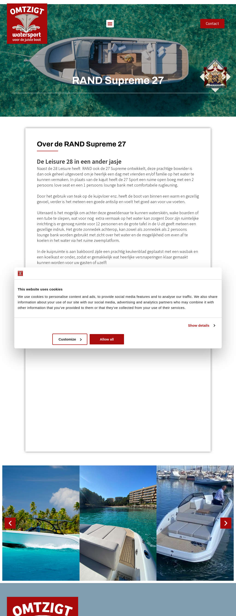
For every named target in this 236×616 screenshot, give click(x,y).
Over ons (164, 544)
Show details (198, 325)
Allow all (185, 339)
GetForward (58, 612)
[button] (110, 17)
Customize (117, 339)
